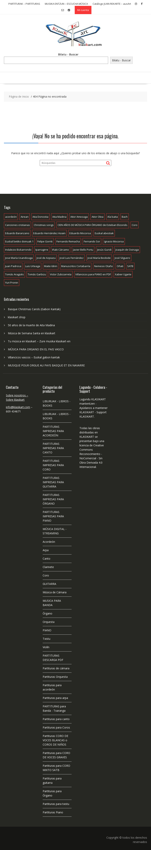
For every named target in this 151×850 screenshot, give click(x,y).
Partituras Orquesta (55, 677)
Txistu (46, 639)
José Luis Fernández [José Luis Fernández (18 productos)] (72, 258)
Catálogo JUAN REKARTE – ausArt (112, 3)
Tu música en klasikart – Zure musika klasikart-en (39, 341)
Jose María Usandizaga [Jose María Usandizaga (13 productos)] (19, 258)
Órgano (47, 613)
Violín (46, 647)
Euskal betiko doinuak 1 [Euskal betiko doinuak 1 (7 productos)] (19, 241)
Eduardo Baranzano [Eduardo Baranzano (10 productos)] (17, 233)
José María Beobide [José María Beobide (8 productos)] (99, 258)
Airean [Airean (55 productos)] (25, 216)
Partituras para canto (56, 719)
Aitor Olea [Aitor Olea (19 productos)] (97, 216)
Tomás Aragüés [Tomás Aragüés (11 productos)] (14, 274)
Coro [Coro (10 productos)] (134, 225)
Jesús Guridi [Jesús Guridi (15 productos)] (104, 249)
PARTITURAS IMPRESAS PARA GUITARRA (53, 482)
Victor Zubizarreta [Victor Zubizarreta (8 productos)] (60, 274)
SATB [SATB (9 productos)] (130, 266)
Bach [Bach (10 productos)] (125, 216)
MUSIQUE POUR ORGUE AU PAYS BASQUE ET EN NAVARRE (46, 365)
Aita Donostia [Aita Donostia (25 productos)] (40, 216)
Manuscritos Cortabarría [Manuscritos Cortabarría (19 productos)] (75, 266)
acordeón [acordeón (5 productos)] (11, 216)
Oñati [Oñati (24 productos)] (120, 266)
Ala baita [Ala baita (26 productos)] (112, 216)
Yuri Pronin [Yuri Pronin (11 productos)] (11, 282)
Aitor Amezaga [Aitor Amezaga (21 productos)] (79, 216)
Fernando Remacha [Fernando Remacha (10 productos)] (68, 241)
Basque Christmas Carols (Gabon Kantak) (34, 309)
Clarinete (48, 567)
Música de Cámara (54, 592)
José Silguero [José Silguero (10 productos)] (122, 258)
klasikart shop (16, 317)
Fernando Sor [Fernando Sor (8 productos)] (92, 241)
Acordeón (49, 542)
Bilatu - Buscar (68, 54)
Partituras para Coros (56, 727)
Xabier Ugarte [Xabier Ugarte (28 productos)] (123, 274)
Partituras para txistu (56, 804)
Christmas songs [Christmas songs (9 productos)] (44, 225)
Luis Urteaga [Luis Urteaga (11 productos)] (32, 266)
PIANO (47, 630)
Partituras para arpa (55, 698)
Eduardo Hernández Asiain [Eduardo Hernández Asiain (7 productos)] (49, 233)
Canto (46, 558)
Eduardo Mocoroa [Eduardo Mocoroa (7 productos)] (80, 233)
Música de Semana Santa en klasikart (31, 333)
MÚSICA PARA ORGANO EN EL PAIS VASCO (36, 349)
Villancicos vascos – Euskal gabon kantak (34, 357)
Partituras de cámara (56, 668)
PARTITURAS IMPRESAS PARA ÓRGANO (53, 499)
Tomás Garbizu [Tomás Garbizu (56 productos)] (37, 274)
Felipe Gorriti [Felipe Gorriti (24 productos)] (44, 241)
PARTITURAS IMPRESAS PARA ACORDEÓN (53, 431)
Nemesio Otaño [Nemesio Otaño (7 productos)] (103, 266)
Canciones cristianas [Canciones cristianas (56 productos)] (17, 225)
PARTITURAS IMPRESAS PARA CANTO (53, 448)
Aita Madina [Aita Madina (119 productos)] (59, 216)
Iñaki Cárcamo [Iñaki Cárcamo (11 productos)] (60, 249)
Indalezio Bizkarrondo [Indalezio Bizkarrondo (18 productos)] (18, 249)
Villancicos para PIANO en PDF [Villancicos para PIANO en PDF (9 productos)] (93, 274)
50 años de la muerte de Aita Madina (31, 325)
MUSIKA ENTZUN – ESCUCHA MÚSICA (66, 3)
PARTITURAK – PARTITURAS (24, 3)
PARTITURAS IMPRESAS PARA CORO (53, 465)
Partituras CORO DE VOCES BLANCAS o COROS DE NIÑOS (55, 740)
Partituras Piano (53, 812)
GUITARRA (49, 584)
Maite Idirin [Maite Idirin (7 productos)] (50, 266)
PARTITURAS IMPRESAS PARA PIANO (53, 516)
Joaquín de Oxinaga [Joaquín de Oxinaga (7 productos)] (127, 249)
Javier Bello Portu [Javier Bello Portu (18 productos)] (83, 249)
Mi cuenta (83, 10)
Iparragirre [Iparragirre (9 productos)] (41, 249)
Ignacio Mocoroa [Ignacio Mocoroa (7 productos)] (114, 241)
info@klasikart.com (18, 407)
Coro (46, 575)
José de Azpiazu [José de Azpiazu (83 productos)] (46, 258)
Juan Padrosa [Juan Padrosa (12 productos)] (13, 266)
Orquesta (48, 622)
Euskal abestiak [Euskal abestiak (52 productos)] (104, 233)
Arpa (46, 550)
